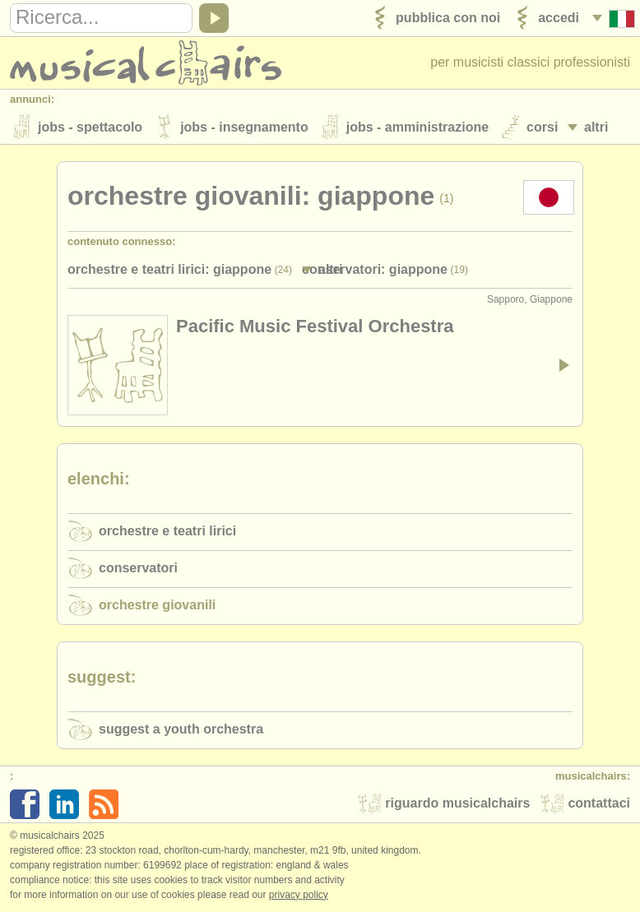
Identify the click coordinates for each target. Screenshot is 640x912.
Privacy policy (298, 894)
